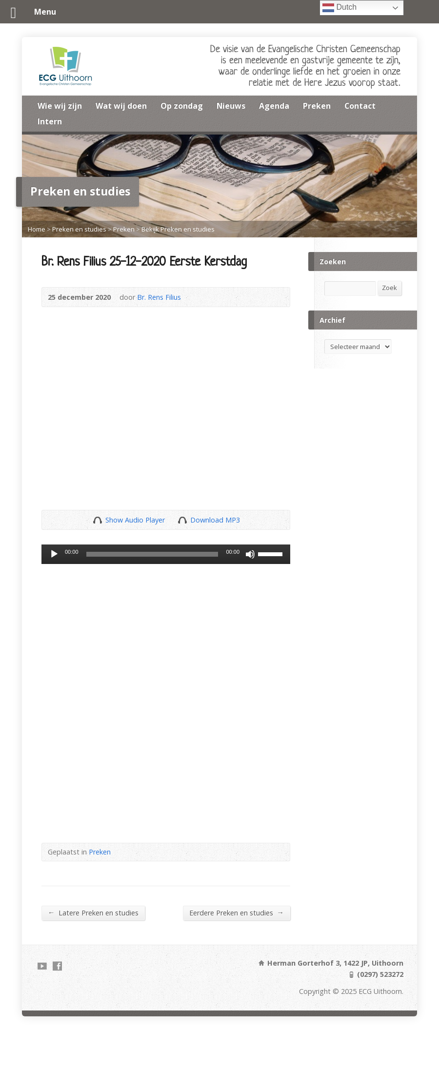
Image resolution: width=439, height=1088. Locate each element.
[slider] (152, 554)
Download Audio (182, 519)
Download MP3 (215, 520)
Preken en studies (79, 229)
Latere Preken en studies (93, 912)
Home (36, 229)
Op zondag (181, 105)
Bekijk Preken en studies (178, 229)
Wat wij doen (121, 105)
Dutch (339, 8)
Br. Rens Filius (159, 297)
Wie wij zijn (60, 105)
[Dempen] (250, 554)
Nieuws (231, 105)
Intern (50, 121)
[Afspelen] (54, 554)
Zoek (389, 287)
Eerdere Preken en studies (236, 912)
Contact (360, 105)
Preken (317, 105)
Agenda (274, 105)
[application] (165, 554)
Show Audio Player (97, 519)
